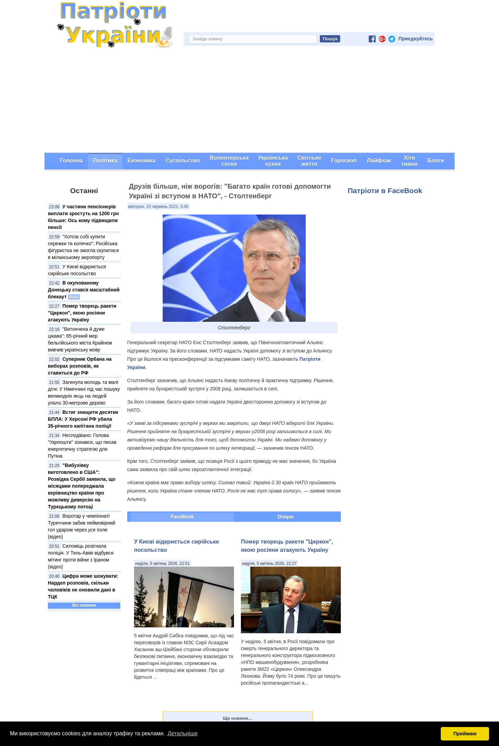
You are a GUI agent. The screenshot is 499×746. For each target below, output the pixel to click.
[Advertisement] (249, 101)
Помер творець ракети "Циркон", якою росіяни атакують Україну (82, 312)
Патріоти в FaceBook (385, 191)
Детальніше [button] (182, 733)
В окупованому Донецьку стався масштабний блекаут (84, 289)
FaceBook (182, 516)
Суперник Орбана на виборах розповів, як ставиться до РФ (80, 366)
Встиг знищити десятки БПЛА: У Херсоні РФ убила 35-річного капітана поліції (83, 419)
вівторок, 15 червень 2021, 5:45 (158, 206)
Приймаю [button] (465, 733)
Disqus (286, 516)
